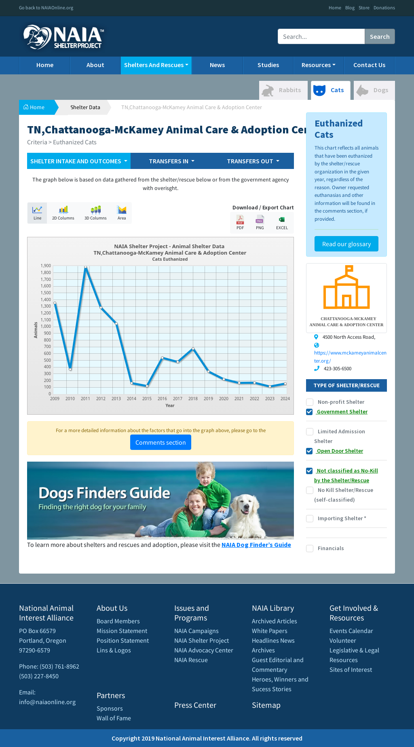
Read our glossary (346, 244)
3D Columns (95, 213)
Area (122, 213)
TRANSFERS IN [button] (169, 161)
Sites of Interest (351, 669)
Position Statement (123, 640)
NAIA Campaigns (196, 631)
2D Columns (63, 213)
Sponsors (110, 708)
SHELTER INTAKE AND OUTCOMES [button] (76, 161)
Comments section (160, 442)
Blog (350, 7)
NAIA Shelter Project (201, 640)
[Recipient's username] (321, 36)
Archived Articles (274, 621)
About (95, 65)
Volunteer (343, 640)
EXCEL (282, 222)
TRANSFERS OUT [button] (251, 161)
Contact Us (369, 65)
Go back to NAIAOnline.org (46, 7)
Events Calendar (351, 631)
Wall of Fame (114, 718)
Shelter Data (85, 107)
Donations (384, 7)
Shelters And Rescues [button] (154, 65)
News (217, 65)
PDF (240, 222)
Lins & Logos (114, 650)
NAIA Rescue (191, 660)
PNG (260, 222)
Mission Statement (122, 631)
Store (364, 7)
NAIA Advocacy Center (203, 650)
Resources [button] (316, 65)
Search (380, 36)
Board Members (118, 621)
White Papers (269, 631)
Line (37, 213)
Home (335, 7)
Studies (268, 65)
